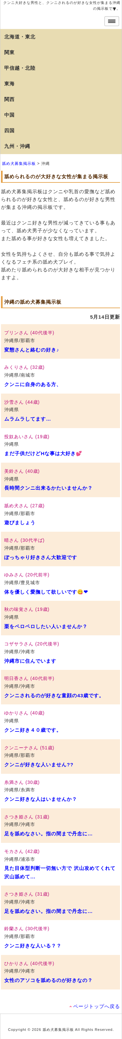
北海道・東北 (19, 36)
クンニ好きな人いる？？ (32, 945)
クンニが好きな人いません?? (38, 764)
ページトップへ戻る (96, 1006)
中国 (9, 115)
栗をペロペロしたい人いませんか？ (46, 626)
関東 (9, 52)
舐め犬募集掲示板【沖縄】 (52, 17)
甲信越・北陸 (19, 68)
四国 (9, 130)
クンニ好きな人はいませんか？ (40, 799)
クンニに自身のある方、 (32, 384)
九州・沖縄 (17, 146)
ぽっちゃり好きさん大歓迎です (40, 557)
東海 (9, 83)
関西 (9, 99)
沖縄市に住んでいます (30, 661)
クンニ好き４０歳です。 (32, 730)
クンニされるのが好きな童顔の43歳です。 (54, 695)
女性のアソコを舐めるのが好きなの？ (48, 980)
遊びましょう (19, 522)
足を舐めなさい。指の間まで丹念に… (48, 833)
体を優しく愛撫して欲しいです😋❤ (46, 592)
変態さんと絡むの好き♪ (31, 350)
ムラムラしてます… (27, 419)
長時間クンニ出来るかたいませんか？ (48, 488)
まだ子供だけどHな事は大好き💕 (43, 453)
